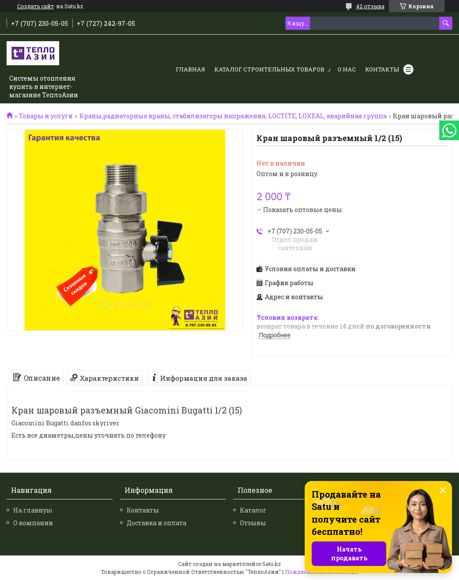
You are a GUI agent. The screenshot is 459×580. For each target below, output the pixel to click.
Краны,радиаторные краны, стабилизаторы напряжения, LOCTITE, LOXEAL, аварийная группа (233, 116)
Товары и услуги (46, 116)
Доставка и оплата (156, 523)
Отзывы (253, 523)
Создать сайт (35, 6)
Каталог (253, 510)
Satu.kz (271, 563)
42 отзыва (370, 6)
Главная (190, 69)
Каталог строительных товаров (269, 69)
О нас (347, 69)
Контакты (382, 69)
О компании (33, 523)
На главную (32, 510)
